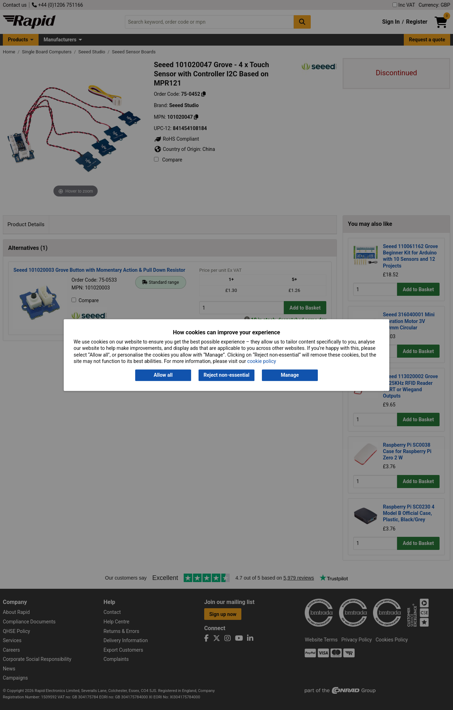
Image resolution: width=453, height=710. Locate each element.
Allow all (163, 375)
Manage (290, 375)
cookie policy (261, 361)
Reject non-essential (226, 375)
